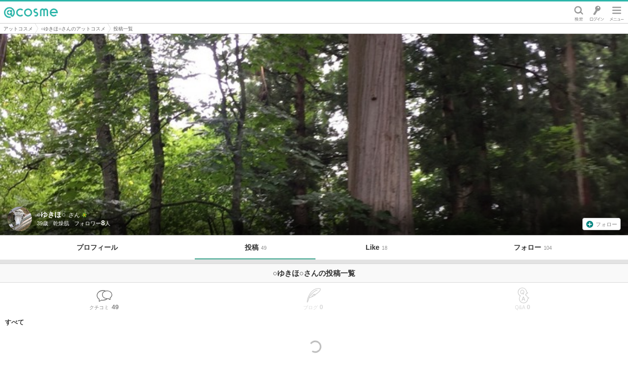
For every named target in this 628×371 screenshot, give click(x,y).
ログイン (596, 12)
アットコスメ (18, 28)
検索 (578, 12)
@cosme (31, 12)
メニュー (617, 12)
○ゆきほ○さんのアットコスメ (73, 28)
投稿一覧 (123, 28)
